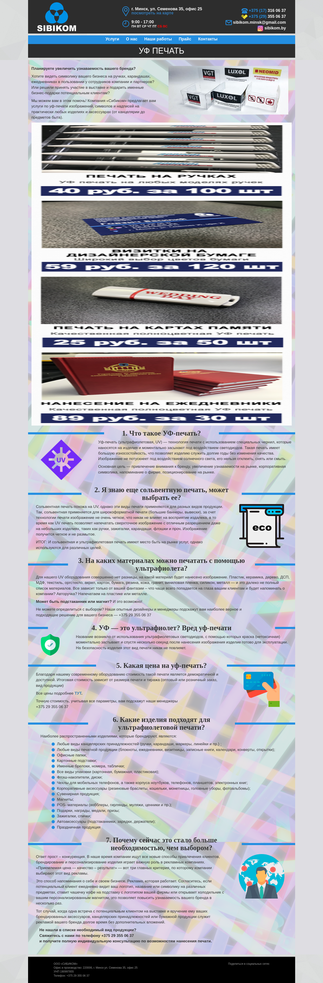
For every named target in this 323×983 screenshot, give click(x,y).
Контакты (208, 39)
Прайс (185, 39)
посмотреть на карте (152, 13)
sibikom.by (271, 28)
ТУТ (78, 693)
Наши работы (158, 39)
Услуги (112, 39)
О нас (131, 39)
